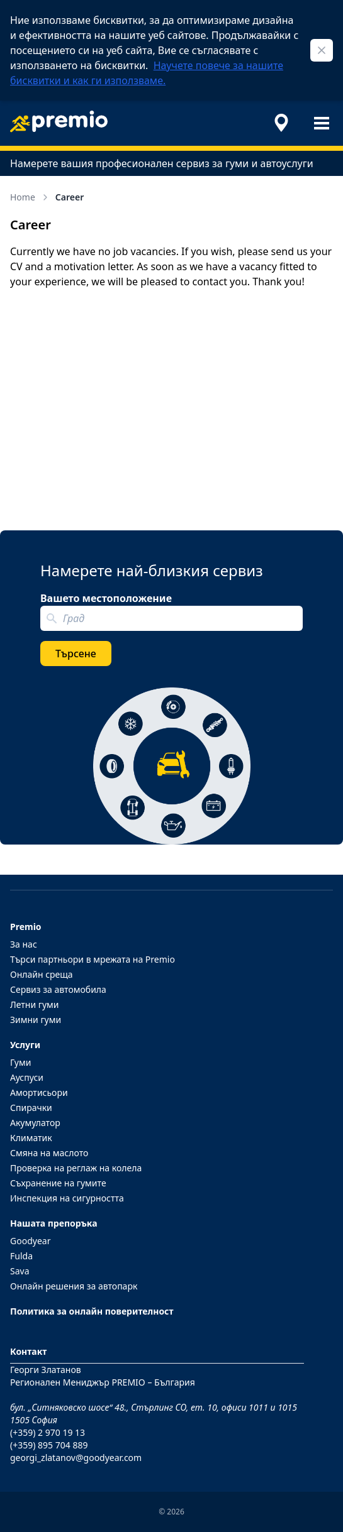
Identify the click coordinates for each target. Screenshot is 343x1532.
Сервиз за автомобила (58, 989)
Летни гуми (34, 1004)
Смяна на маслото (49, 1153)
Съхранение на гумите (58, 1183)
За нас (23, 944)
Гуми (20, 1062)
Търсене (75, 653)
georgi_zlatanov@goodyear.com (76, 1458)
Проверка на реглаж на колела (76, 1168)
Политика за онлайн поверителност (92, 1311)
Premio (26, 927)
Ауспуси (26, 1077)
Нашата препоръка (54, 1223)
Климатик (31, 1138)
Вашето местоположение (106, 598)
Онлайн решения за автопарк (73, 1286)
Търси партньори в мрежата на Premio (92, 959)
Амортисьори (39, 1092)
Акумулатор (35, 1123)
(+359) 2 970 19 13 (47, 1432)
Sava (20, 1271)
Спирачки (31, 1107)
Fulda (21, 1256)
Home (30, 197)
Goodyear (30, 1241)
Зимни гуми (35, 1020)
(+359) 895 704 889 (48, 1445)
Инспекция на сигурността (67, 1198)
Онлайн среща (41, 974)
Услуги (25, 1045)
